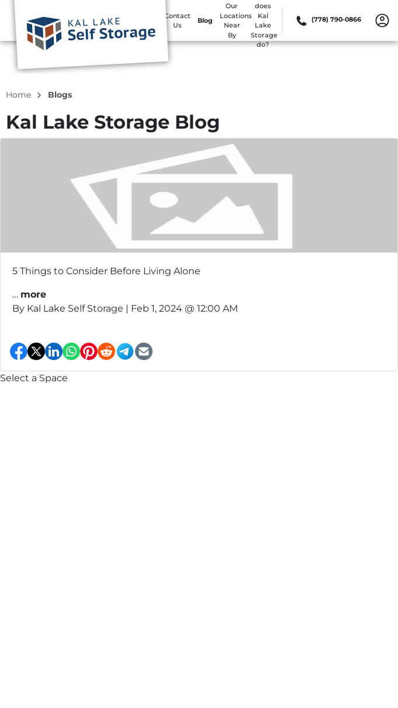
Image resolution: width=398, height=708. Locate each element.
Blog (205, 20)
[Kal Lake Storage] (91, 37)
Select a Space (34, 378)
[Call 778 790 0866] (327, 20)
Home (19, 94)
